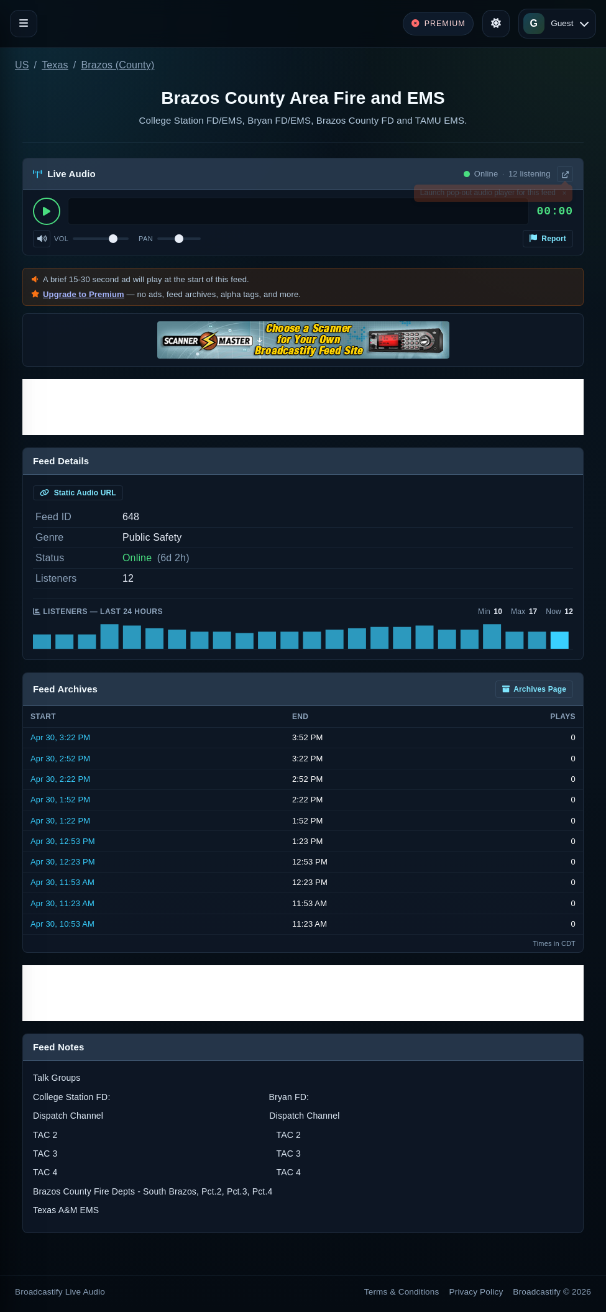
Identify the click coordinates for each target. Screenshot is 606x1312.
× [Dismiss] (564, 195)
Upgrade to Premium (83, 294)
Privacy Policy (476, 1291)
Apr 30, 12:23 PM (62, 861)
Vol (61, 238)
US (22, 65)
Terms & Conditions (401, 1291)
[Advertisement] (303, 407)
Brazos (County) (117, 65)
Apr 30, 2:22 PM (60, 779)
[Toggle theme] (496, 23)
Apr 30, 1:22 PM (60, 820)
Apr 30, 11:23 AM (62, 903)
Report (548, 238)
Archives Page (534, 689)
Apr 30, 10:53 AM (62, 924)
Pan (146, 238)
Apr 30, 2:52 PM (60, 758)
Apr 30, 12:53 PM (62, 841)
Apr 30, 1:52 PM (60, 799)
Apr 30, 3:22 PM (60, 737)
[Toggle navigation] (23, 23)
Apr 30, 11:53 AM (62, 882)
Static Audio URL (78, 493)
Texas (55, 65)
